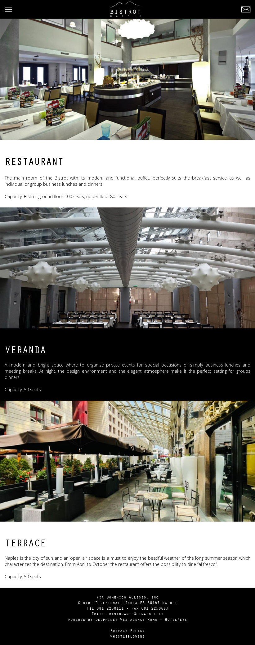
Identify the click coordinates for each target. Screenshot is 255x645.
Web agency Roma (138, 619)
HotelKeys (176, 619)
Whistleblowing (127, 636)
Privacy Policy (127, 630)
